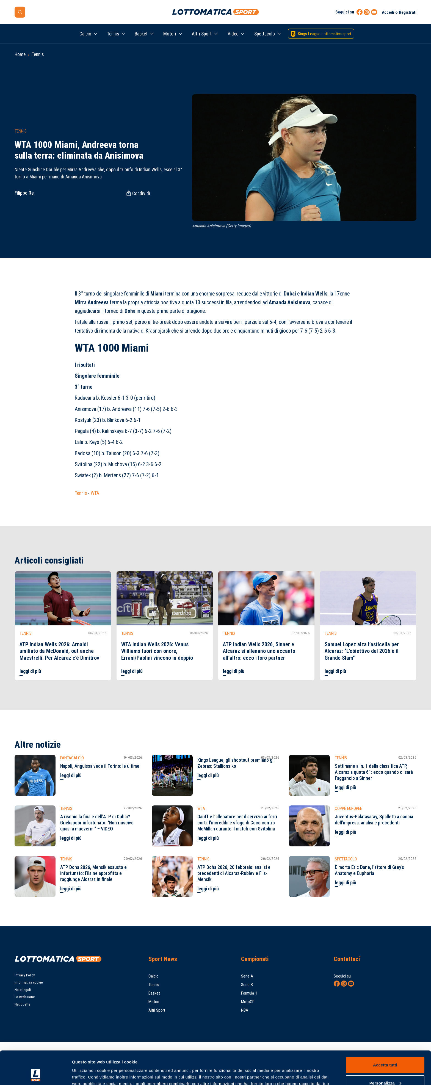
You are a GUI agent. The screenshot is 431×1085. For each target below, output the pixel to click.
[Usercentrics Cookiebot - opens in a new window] (36, 1074)
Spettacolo (264, 34)
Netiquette (23, 1004)
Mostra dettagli (87, 1074)
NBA (244, 1010)
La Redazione (25, 997)
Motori (169, 34)
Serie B (247, 984)
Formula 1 (249, 993)
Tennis (113, 34)
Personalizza (385, 1051)
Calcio (85, 34)
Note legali (23, 990)
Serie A (247, 976)
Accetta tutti (385, 1033)
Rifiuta (384, 1069)
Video (233, 34)
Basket (141, 34)
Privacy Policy (25, 975)
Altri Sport (202, 34)
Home (20, 54)
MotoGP (248, 1001)
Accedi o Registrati (399, 12)
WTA (95, 493)
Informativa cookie (29, 982)
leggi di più (30, 671)
